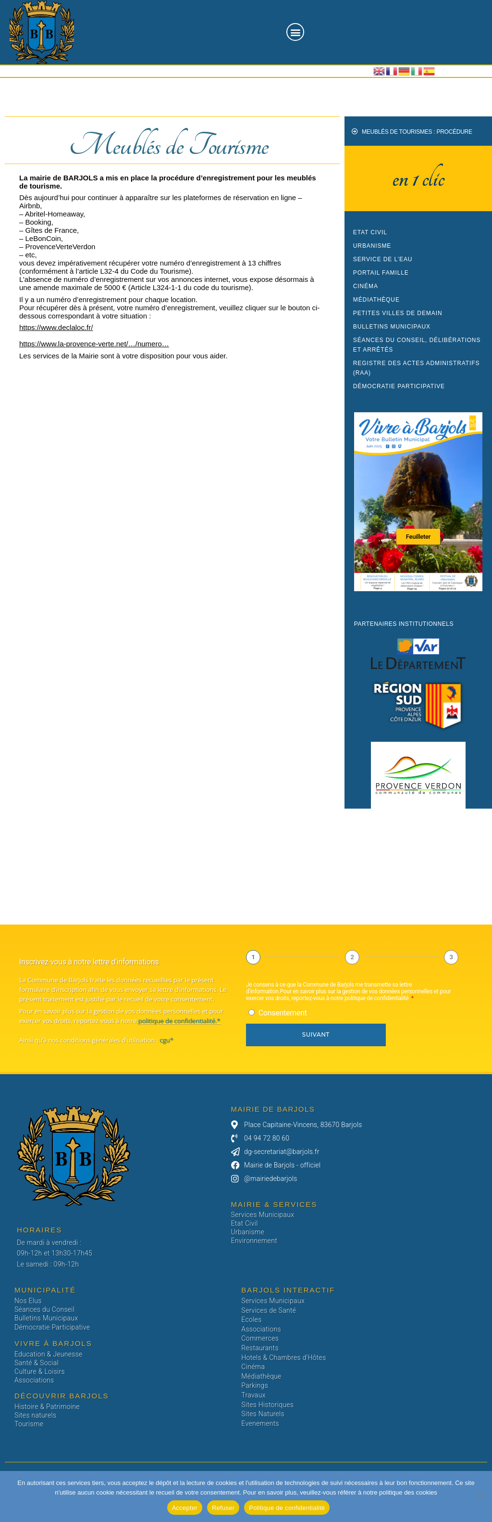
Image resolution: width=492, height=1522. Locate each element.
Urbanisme (372, 245)
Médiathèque (376, 299)
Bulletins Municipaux (391, 326)
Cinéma (365, 286)
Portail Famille (381, 272)
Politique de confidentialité (287, 1507)
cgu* (165, 1040)
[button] (295, 32)
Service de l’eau (383, 259)
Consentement (282, 1012)
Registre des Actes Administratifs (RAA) (416, 368)
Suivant (316, 1034)
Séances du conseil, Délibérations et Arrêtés (417, 345)
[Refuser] (480, 1496)
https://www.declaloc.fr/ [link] (56, 327)
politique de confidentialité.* (179, 1020)
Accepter (184, 1507)
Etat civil (370, 232)
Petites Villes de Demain (398, 313)
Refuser (223, 1507)
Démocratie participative (399, 386)
